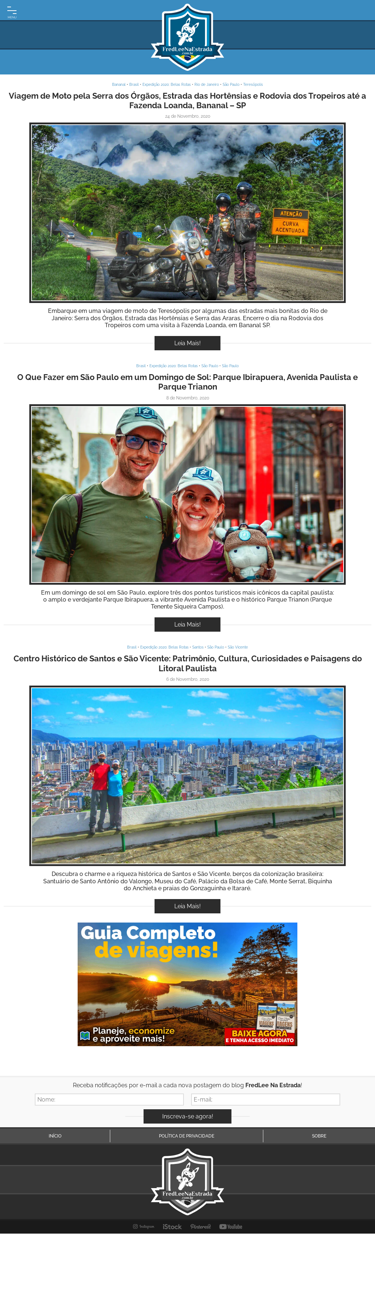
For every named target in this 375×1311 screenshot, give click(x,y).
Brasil (134, 85)
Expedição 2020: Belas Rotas (166, 85)
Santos (198, 648)
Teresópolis (253, 85)
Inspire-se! (188, 212)
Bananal (119, 85)
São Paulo (231, 85)
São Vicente (238, 648)
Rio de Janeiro (206, 85)
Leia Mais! (187, 343)
